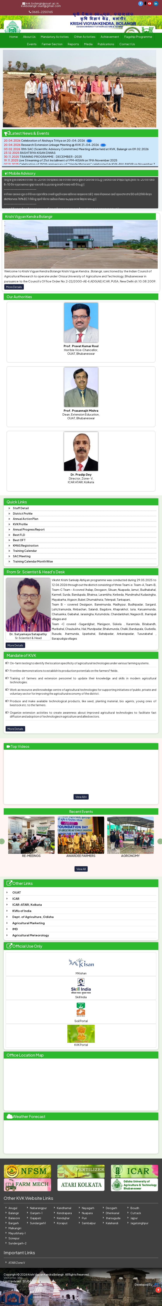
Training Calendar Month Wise (33, 561)
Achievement (110, 36)
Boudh (134, 1208)
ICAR (15, 898)
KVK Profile (20, 524)
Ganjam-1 (36, 1213)
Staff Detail (21, 508)
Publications (106, 44)
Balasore (14, 1218)
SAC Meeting (22, 556)
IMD (15, 929)
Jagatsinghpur (139, 1223)
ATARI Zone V (17, 1262)
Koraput (62, 1223)
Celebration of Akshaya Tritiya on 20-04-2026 (45, 143)
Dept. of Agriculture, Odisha (33, 917)
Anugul (13, 1208)
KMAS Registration (25, 545)
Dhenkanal (112, 1213)
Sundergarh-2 (18, 1243)
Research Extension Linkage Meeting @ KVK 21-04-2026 (51, 147)
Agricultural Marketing (28, 923)
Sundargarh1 (38, 1223)
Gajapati (35, 1218)
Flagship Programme (138, 36)
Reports (73, 44)
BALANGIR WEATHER (81, 1137)
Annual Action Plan (25, 518)
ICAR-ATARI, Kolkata (27, 904)
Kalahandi (112, 1223)
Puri (84, 1218)
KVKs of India (21, 911)
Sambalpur (89, 1223)
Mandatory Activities (55, 36)
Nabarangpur (38, 1208)
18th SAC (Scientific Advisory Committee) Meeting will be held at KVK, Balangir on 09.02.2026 (76, 152)
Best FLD (19, 535)
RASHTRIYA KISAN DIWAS (30, 155)
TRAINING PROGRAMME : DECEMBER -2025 (43, 159)
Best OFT (19, 540)
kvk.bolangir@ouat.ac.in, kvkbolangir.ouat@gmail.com (41, 4)
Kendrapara (64, 1213)
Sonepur (14, 1238)
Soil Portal (81, 1012)
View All (81, 797)
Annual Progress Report (29, 529)
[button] (10, 88)
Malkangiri (15, 1228)
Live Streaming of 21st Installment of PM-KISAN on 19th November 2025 (60, 163)
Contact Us (127, 44)
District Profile (23, 513)
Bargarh (14, 1223)
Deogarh (111, 1208)
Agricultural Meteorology (30, 935)
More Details (14, 287)
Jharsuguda (113, 1218)
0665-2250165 (41, 12)
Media (88, 44)
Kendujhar (63, 1218)
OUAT (16, 892)
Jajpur (134, 1218)
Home (13, 36)
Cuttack (135, 1213)
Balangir (14, 1213)
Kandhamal (64, 1208)
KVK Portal (81, 1035)
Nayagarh (88, 1208)
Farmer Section (52, 44)
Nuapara (87, 1213)
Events (32, 44)
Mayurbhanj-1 (17, 1233)
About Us (29, 36)
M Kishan (81, 964)
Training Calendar (25, 550)
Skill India (81, 988)
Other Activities (84, 36)
